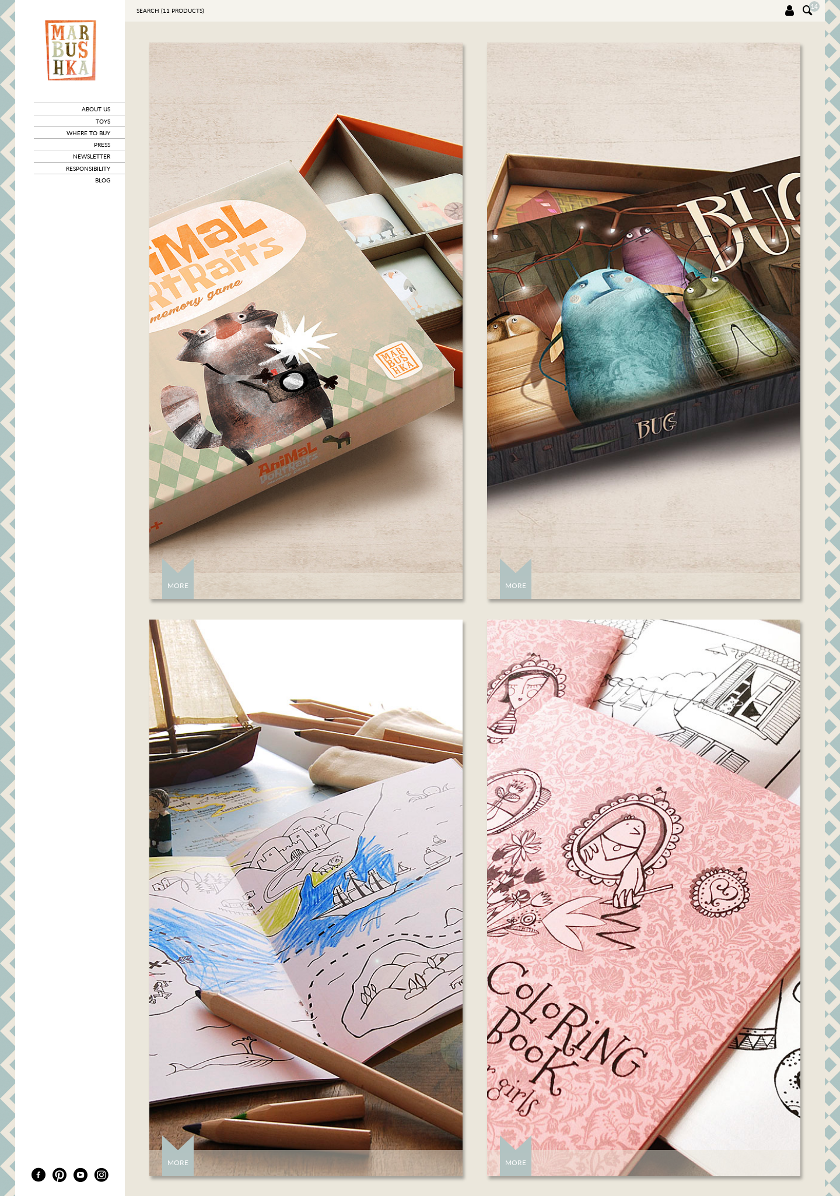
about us (96, 108)
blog (102, 180)
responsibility (88, 168)
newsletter (91, 156)
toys (103, 121)
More (177, 585)
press (102, 144)
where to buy (88, 132)
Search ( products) (170, 10)
